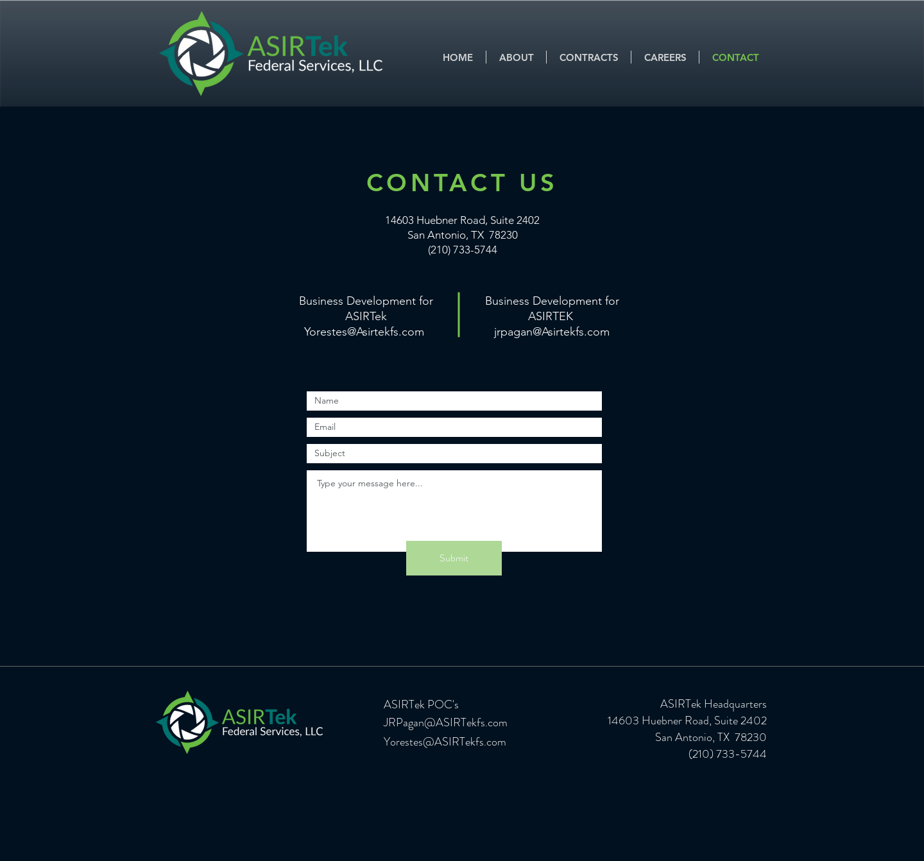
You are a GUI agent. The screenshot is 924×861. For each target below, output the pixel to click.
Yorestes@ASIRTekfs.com (445, 741)
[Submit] (454, 558)
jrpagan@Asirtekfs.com (552, 332)
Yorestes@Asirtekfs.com (364, 332)
